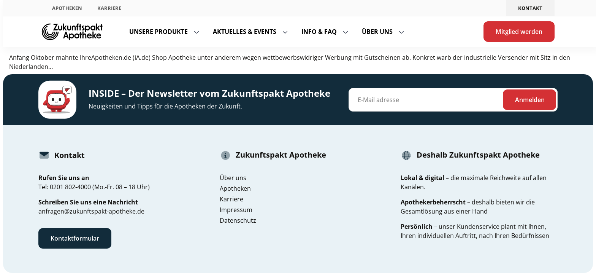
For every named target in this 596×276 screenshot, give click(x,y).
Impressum (236, 210)
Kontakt (530, 8)
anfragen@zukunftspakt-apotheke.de (91, 211)
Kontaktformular (75, 238)
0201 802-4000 (70, 187)
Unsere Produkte (158, 31)
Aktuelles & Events (244, 31)
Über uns (377, 31)
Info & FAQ (319, 31)
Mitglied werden (519, 31)
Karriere (109, 8)
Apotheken (67, 8)
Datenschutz (238, 220)
